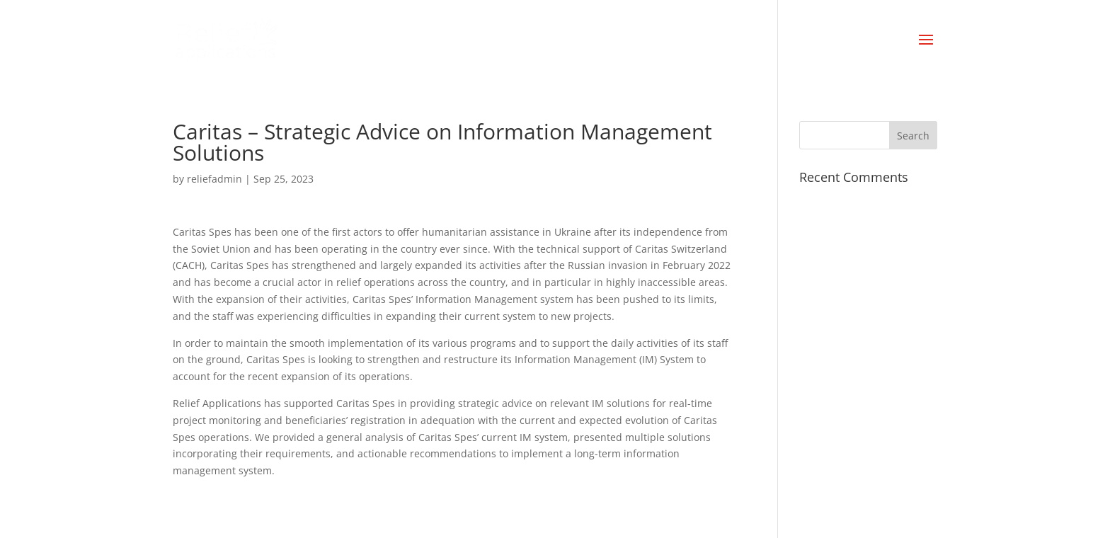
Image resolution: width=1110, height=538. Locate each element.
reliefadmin (214, 178)
